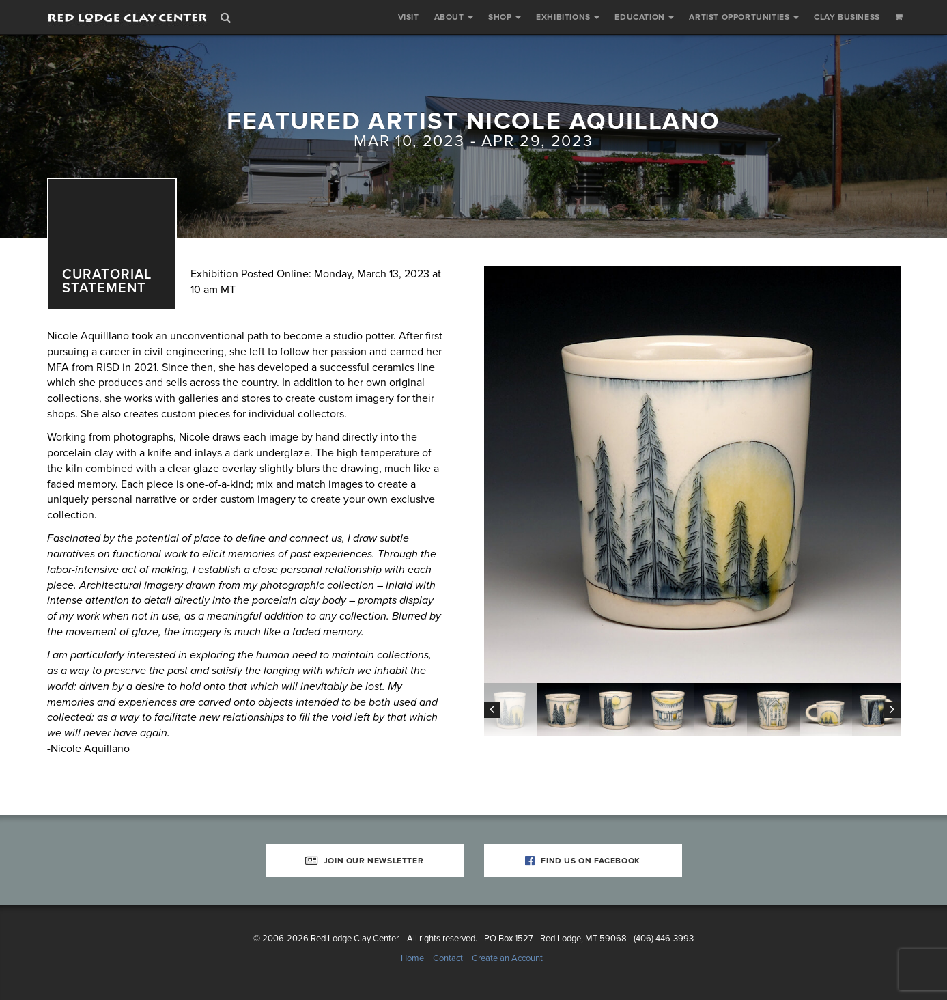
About (454, 17)
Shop (504, 17)
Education (644, 17)
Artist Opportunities (744, 17)
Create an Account (507, 958)
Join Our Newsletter (364, 860)
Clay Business (847, 17)
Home (412, 958)
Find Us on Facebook (582, 860)
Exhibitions (567, 17)
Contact (448, 958)
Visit (408, 17)
